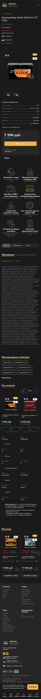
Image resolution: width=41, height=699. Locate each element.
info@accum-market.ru (12, 657)
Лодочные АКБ (26, 600)
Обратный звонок (10, 658)
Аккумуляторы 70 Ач (25, 373)
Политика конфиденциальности (20, 675)
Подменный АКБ (8, 629)
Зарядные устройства (28, 604)
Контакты (5, 592)
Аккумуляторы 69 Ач (9, 373)
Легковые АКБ (26, 592)
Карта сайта (6, 675)
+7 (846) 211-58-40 (11, 661)
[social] (4, 653)
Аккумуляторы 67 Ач (9, 367)
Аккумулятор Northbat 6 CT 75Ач (29, 416)
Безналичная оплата (9, 627)
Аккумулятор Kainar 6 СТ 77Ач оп (10, 557)
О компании (6, 590)
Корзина (36, 695)
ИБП (23, 598)
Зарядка (5, 623)
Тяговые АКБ (25, 602)
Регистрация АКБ (8, 631)
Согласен (33, 687)
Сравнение (30, 695)
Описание (6, 245)
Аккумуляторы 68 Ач (25, 367)
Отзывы (28, 245)
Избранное (17, 695)
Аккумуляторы (7, 13)
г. (13, 150)
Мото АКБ (24, 596)
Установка (5, 613)
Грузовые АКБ (26, 594)
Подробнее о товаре (11, 576)
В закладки (6, 36)
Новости (5, 594)
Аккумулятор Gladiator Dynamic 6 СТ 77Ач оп (28, 557)
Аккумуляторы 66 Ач (21, 362)
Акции (4, 596)
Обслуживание (7, 625)
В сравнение (7, 40)
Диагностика (6, 621)
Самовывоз (6, 619)
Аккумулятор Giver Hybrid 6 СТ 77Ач (11, 415)
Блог (4, 598)
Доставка (5, 617)
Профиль (23, 695)
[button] (38, 553)
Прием (5, 615)
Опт (23, 615)
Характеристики (17, 245)
